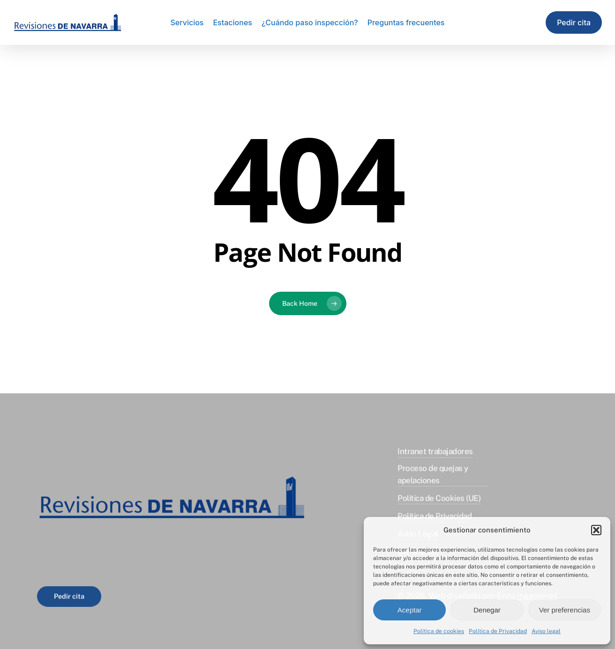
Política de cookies (438, 631)
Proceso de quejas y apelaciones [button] (433, 480)
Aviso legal (546, 631)
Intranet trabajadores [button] (435, 457)
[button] (596, 530)
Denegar (487, 610)
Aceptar (410, 610)
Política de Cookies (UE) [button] (439, 504)
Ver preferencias (564, 610)
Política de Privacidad (498, 631)
